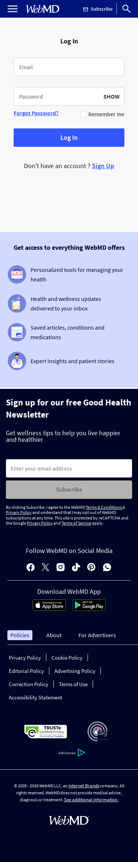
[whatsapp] (107, 568)
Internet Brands (83, 786)
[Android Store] (89, 609)
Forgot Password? (36, 113)
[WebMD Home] (42, 9)
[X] (45, 568)
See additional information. (91, 800)
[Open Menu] (12, 9)
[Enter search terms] (69, 468)
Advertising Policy (74, 670)
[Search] (126, 9)
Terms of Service (76, 523)
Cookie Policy (67, 657)
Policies (19, 635)
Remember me (106, 114)
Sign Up (103, 166)
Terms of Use (73, 684)
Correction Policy (28, 684)
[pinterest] (91, 568)
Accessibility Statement (35, 697)
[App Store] (49, 609)
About (53, 635)
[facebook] (30, 568)
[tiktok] (76, 568)
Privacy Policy (19, 512)
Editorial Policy (26, 670)
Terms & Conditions (104, 507)
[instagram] (60, 568)
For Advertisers (97, 635)
